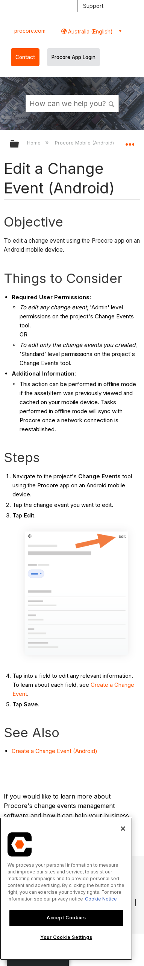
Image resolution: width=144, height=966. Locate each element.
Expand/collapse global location (129, 141)
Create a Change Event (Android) (54, 751)
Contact (25, 57)
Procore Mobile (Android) (85, 143)
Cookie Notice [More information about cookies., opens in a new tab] (101, 899)
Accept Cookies (66, 917)
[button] (112, 103)
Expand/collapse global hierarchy (19, 144)
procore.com (29, 31)
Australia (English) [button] (90, 31)
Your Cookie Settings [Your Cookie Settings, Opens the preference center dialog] (66, 937)
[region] (66, 888)
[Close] (123, 828)
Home (34, 143)
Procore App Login (73, 57)
